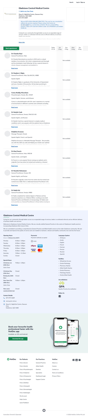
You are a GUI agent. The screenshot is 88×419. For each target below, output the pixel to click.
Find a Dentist (24, 366)
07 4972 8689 (25, 25)
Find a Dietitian (24, 382)
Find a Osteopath (25, 386)
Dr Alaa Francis (16, 151)
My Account (23, 396)
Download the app (17, 338)
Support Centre (40, 379)
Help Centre (23, 399)
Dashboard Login (41, 376)
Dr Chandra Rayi (16, 54)
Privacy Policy (56, 376)
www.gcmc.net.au (11, 301)
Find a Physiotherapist (26, 369)
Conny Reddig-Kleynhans (19, 93)
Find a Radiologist (25, 392)
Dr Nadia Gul (15, 190)
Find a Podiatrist (24, 372)
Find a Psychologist (25, 379)
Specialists (39, 372)
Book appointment (11, 48)
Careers (54, 366)
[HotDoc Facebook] (73, 360)
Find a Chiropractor (25, 376)
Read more (14, 68)
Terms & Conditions (58, 372)
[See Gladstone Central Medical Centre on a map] (76, 14)
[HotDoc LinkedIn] (76, 360)
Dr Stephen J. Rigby (17, 73)
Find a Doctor (24, 362)
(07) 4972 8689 (10, 298)
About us (54, 362)
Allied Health (39, 366)
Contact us (55, 369)
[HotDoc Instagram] (79, 360)
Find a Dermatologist (26, 389)
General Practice (41, 362)
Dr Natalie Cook (16, 112)
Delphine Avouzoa (17, 132)
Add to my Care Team (26, 11)
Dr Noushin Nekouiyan (19, 171)
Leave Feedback (24, 402)
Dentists (38, 369)
